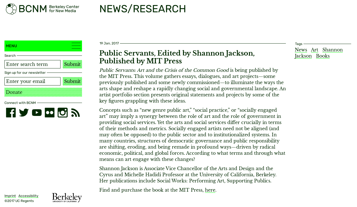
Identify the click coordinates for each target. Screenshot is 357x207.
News (301, 50)
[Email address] (32, 81)
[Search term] (32, 64)
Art (314, 50)
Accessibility (28, 196)
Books (323, 56)
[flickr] (49, 112)
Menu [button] (43, 46)
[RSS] (75, 112)
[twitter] (23, 112)
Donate (14, 92)
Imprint (10, 196)
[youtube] (36, 112)
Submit (72, 64)
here (210, 190)
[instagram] (62, 112)
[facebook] (10, 112)
